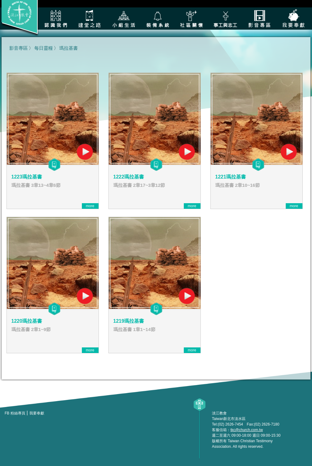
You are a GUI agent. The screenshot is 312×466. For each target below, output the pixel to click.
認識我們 (56, 18)
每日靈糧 (43, 48)
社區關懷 (192, 18)
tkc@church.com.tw (246, 430)
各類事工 (225, 18)
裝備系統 (158, 18)
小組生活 (124, 18)
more (90, 206)
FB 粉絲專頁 (15, 413)
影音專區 (259, 18)
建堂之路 (90, 18)
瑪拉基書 (68, 48)
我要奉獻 (293, 18)
